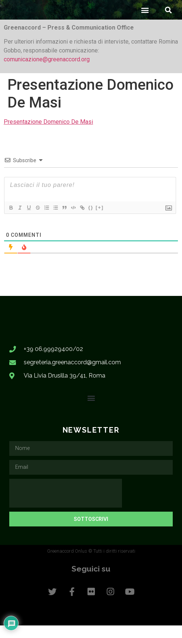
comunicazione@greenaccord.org (47, 72)
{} (90, 220)
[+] (100, 220)
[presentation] (65, 505)
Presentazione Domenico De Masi (48, 134)
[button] (145, 23)
